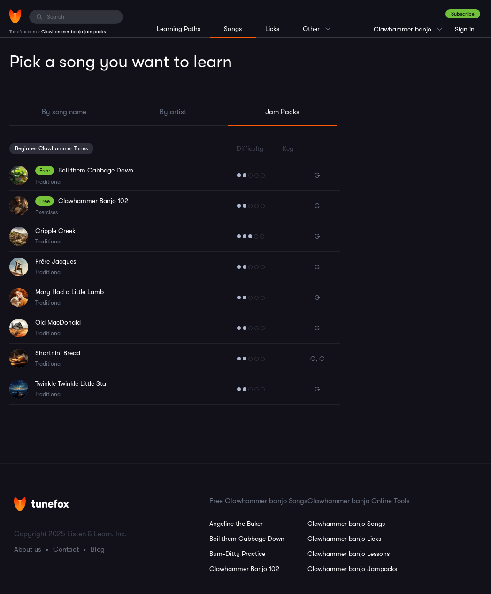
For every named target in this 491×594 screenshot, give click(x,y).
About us (27, 549)
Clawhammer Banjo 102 (244, 568)
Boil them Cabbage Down (246, 538)
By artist (173, 112)
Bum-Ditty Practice (237, 553)
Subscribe (463, 14)
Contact (66, 549)
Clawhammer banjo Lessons (348, 553)
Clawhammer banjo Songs (346, 523)
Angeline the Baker (236, 523)
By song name (64, 112)
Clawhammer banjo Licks (344, 538)
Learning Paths (178, 28)
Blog (98, 549)
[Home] (15, 16)
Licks (272, 28)
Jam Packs (282, 112)
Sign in (465, 29)
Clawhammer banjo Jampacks (352, 568)
